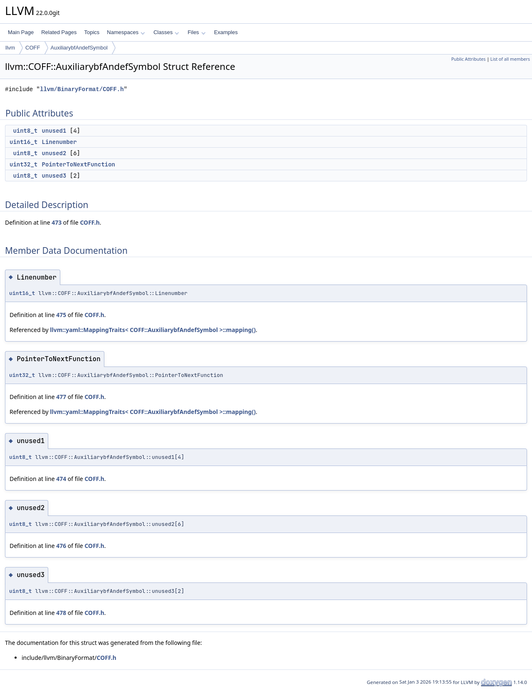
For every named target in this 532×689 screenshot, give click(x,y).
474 (61, 479)
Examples (226, 32)
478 (61, 613)
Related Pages (58, 32)
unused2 (54, 153)
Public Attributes (468, 59)
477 (61, 397)
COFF (32, 48)
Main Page (21, 32)
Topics (91, 32)
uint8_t (25, 130)
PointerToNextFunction (78, 164)
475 (61, 315)
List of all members (510, 59)
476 (61, 546)
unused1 (54, 130)
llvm (10, 48)
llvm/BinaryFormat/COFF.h (82, 89)
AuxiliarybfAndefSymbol (79, 48)
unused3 (54, 175)
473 (57, 222)
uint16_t (23, 142)
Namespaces (126, 32)
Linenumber (59, 142)
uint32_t (23, 164)
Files (196, 32)
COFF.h (89, 222)
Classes (166, 32)
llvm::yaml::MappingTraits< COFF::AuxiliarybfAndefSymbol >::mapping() (153, 330)
